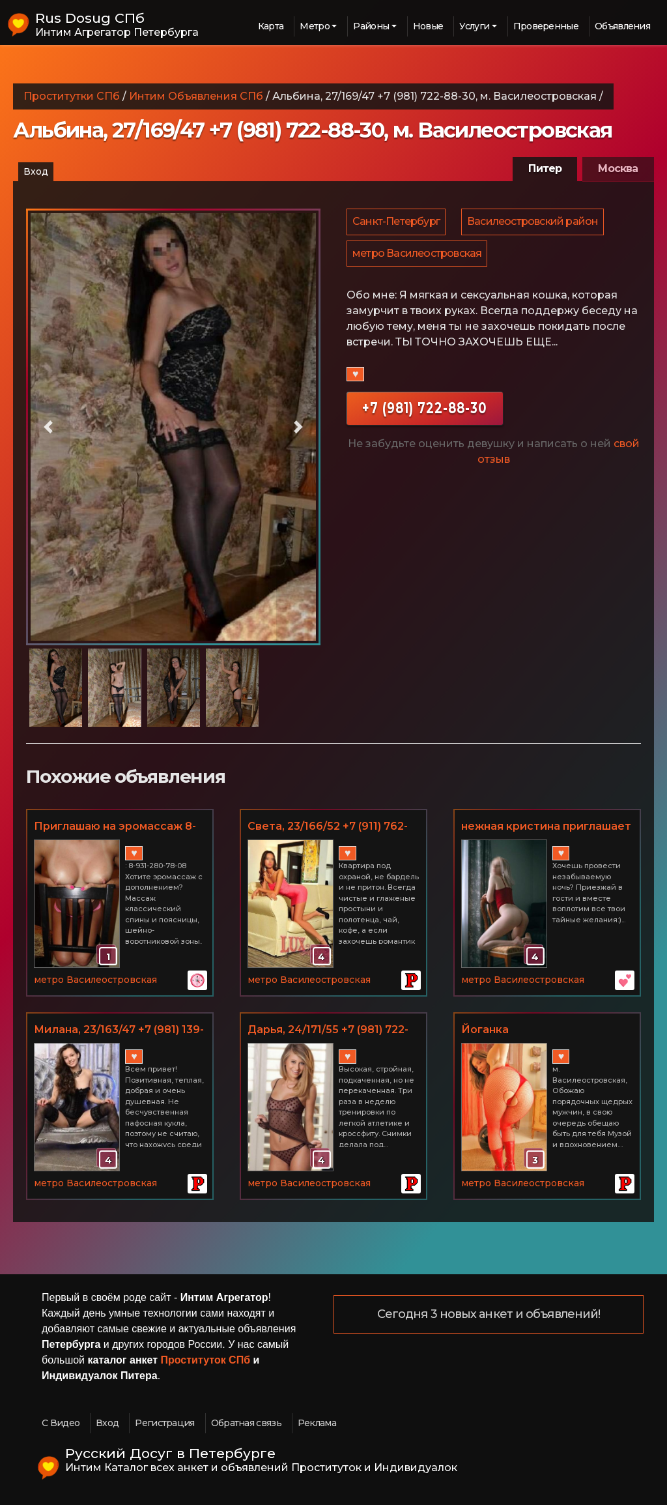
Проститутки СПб (71, 96)
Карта (271, 26)
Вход (35, 171)
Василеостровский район (534, 222)
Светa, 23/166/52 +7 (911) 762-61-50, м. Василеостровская (328, 827)
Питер (544, 168)
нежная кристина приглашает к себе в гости (546, 827)
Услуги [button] (474, 26)
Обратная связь (246, 1423)
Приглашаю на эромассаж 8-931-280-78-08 (115, 827)
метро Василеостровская (417, 256)
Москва (618, 168)
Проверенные (545, 26)
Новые (428, 26)
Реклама (317, 1423)
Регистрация (164, 1423)
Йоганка (485, 1029)
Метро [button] (315, 26)
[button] (48, 427)
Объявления (622, 26)
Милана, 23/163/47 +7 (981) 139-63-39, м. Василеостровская (119, 1030)
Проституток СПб (206, 1360)
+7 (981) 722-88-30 (424, 412)
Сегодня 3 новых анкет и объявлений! (489, 1315)
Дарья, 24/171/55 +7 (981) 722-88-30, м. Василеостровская (328, 1030)
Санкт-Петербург (396, 222)
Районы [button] (371, 26)
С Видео (60, 1423)
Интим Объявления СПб (196, 96)
